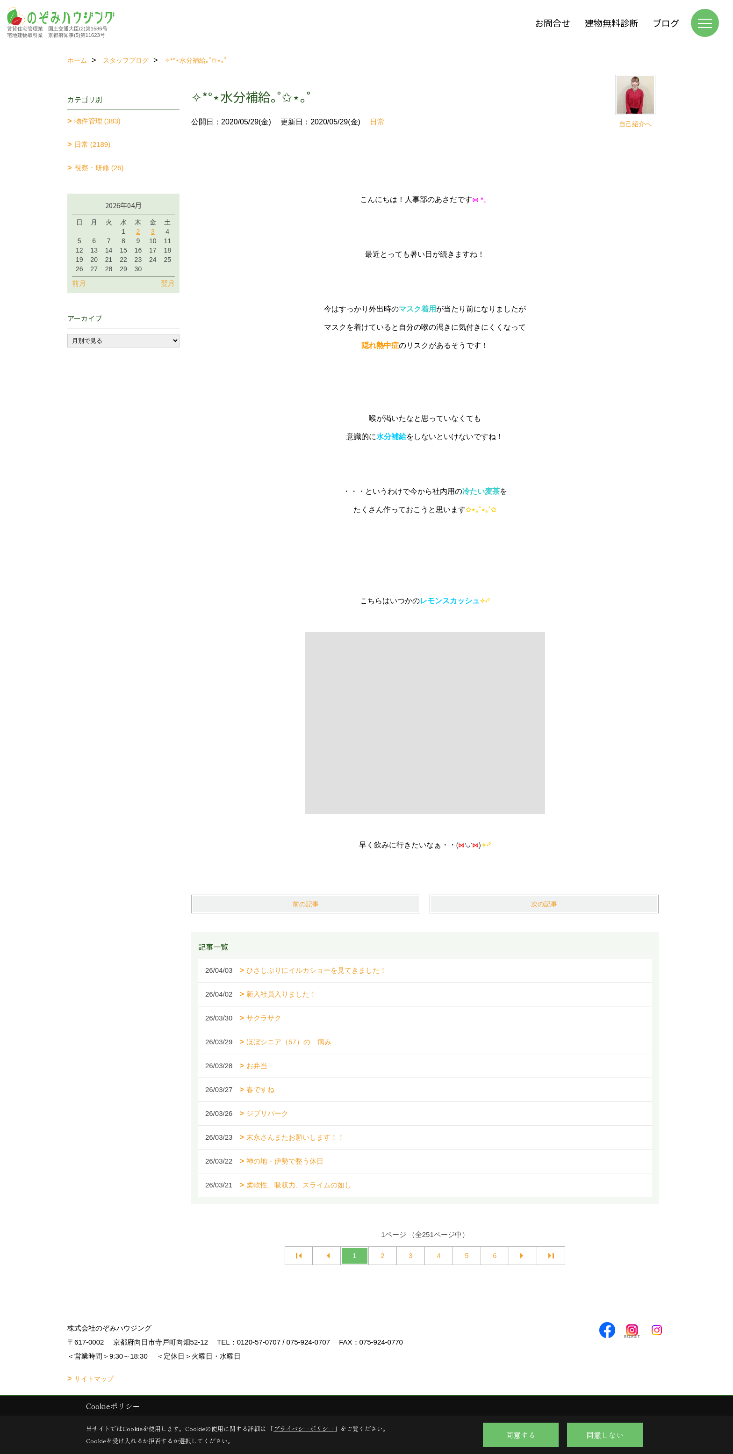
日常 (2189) (92, 144)
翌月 (168, 283)
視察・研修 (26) (99, 168)
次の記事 (544, 904)
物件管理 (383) (97, 121)
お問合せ (552, 22)
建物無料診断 (611, 22)
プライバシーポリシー (303, 1428)
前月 (79, 283)
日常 (377, 122)
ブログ (666, 22)
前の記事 (306, 904)
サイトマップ (94, 1378)
